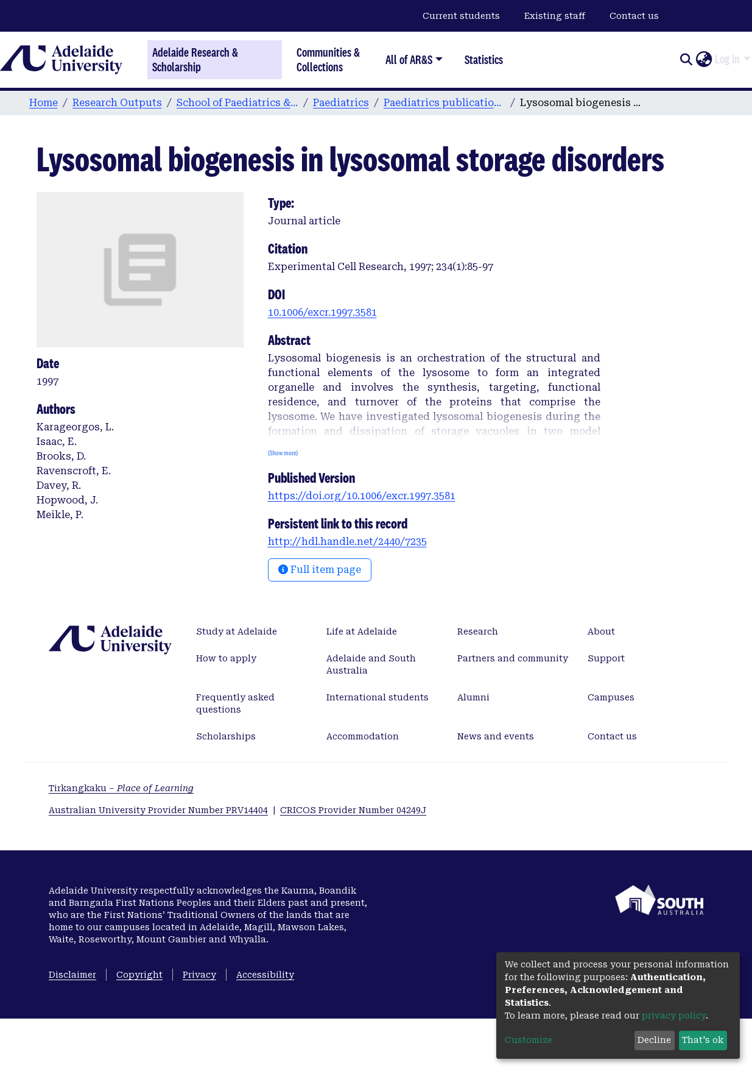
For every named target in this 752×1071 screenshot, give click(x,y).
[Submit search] (686, 59)
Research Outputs (117, 103)
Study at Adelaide (236, 631)
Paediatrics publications (444, 103)
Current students (461, 16)
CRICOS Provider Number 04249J (353, 810)
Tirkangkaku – (121, 788)
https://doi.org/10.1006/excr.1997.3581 (361, 496)
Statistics (484, 59)
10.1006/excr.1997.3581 (322, 312)
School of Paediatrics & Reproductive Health (237, 103)
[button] (704, 59)
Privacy (199, 975)
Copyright (139, 975)
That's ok (702, 1040)
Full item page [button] (319, 569)
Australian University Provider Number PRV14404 (158, 810)
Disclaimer (72, 975)
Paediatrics (341, 103)
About (601, 631)
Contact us (634, 16)
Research (477, 631)
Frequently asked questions (235, 703)
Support (606, 658)
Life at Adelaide (361, 631)
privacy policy (674, 1015)
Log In (727, 59)
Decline (654, 1040)
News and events (495, 736)
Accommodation (362, 736)
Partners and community (512, 658)
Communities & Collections (328, 59)
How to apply (226, 658)
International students (377, 697)
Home (43, 103)
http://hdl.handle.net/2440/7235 (347, 541)
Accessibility (265, 975)
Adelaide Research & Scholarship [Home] (195, 59)
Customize (528, 1040)
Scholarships (226, 736)
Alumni (473, 697)
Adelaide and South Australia (371, 664)
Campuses (611, 697)
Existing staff (554, 16)
